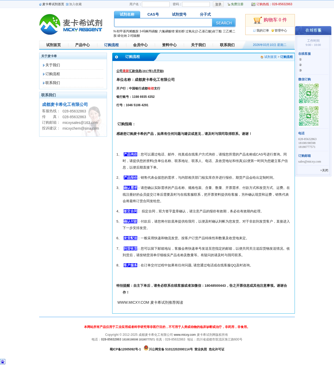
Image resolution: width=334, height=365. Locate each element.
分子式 (205, 14)
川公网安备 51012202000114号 (171, 349)
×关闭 (324, 170)
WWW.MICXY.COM (133, 302)
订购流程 (111, 45)
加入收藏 (75, 4)
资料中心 (169, 45)
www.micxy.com (185, 335)
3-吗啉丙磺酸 (149, 31)
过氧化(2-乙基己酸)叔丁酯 (204, 31)
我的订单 (263, 30)
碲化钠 (122, 36)
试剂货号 (179, 14)
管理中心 (281, 30)
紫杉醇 (180, 31)
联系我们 (227, 45)
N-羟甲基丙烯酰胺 (126, 31)
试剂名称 (127, 14)
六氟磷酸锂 (167, 31)
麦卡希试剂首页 (53, 4)
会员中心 (140, 45)
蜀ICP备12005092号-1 (125, 349)
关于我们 (198, 45)
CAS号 (153, 14)
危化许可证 (216, 349)
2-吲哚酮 (134, 36)
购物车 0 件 (270, 20)
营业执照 (200, 349)
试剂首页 (53, 45)
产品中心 (82, 45)
